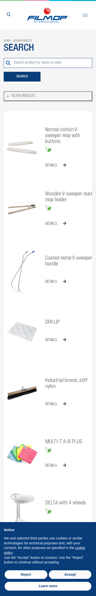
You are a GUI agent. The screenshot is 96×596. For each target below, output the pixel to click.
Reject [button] (26, 574)
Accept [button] (70, 574)
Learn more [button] (48, 586)
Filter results (23, 96)
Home (7, 40)
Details (55, 165)
